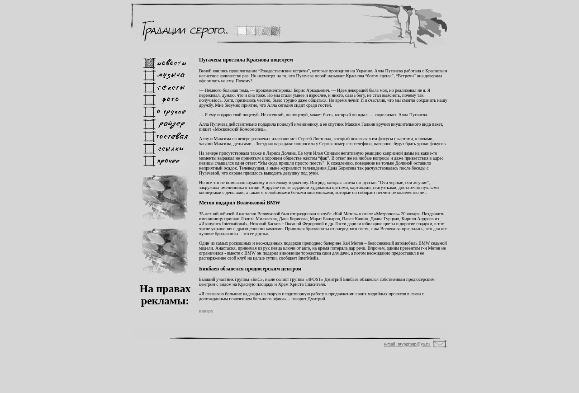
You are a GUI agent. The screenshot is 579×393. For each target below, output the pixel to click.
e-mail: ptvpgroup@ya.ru (407, 343)
